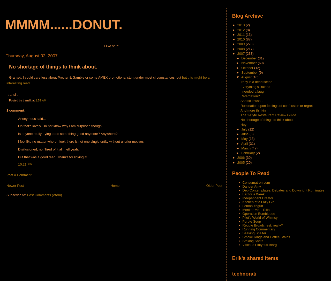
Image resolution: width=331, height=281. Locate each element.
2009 (241, 44)
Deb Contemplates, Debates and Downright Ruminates (284, 190)
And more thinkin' (253, 110)
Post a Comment (19, 175)
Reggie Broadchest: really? (263, 225)
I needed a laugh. (253, 91)
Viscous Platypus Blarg (260, 245)
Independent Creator (258, 198)
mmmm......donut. (64, 24)
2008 (241, 49)
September (250, 72)
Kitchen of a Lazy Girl (259, 202)
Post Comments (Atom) (44, 195)
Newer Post (15, 186)
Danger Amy (252, 186)
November (249, 63)
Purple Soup (252, 221)
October (247, 68)
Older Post (214, 186)
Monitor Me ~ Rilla (256, 210)
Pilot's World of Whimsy (260, 218)
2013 (241, 25)
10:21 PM (25, 164)
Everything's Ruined (255, 87)
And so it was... (251, 101)
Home (115, 186)
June (245, 134)
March (246, 148)
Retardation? (250, 96)
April (245, 144)
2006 (241, 158)
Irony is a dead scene (256, 82)
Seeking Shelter (254, 233)
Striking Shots (253, 241)
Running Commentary (259, 229)
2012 (241, 30)
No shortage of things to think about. (53, 67)
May (245, 139)
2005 (241, 163)
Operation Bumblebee (259, 214)
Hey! (243, 125)
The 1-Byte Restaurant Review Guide (268, 115)
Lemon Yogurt (253, 206)
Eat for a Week (254, 194)
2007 (241, 54)
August (246, 77)
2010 (241, 39)
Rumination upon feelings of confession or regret (276, 106)
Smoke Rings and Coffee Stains (266, 237)
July (244, 129)
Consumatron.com (256, 182)
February (248, 153)
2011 (241, 35)
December (249, 58)
